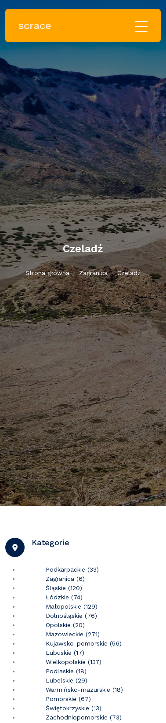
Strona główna (47, 272)
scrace (34, 25)
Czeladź (129, 272)
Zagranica (93, 272)
